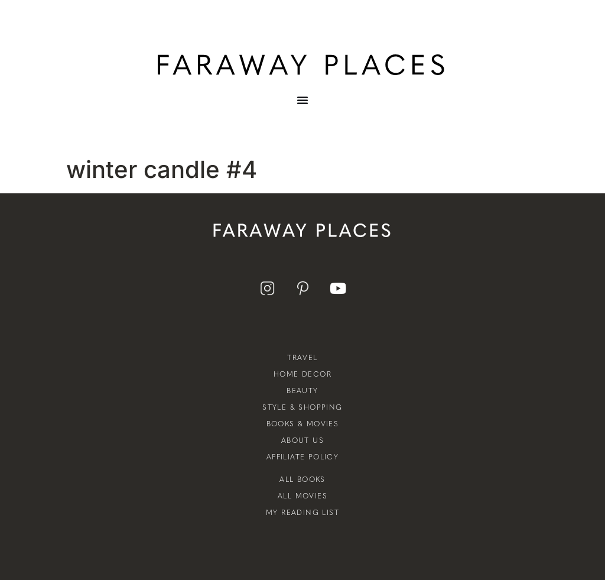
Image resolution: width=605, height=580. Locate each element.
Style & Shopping (302, 407)
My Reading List (302, 512)
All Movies (302, 496)
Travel (302, 358)
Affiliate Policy (302, 457)
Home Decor (302, 374)
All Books (302, 479)
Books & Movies (302, 424)
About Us (302, 440)
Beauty (302, 391)
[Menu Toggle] (302, 109)
